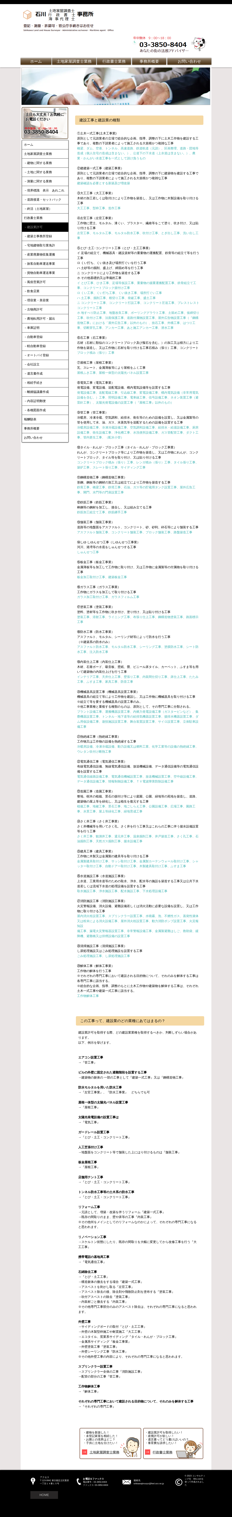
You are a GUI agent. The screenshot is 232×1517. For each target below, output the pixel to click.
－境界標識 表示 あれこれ (44, 190)
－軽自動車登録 (35, 346)
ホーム (28, 144)
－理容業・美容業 (36, 300)
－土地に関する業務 (38, 172)
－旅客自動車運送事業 (39, 263)
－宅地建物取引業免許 (39, 245)
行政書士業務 (33, 218)
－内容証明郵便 (35, 401)
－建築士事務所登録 (38, 236)
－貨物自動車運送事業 (39, 272)
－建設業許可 (33, 227)
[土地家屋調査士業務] (74, 61)
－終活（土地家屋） (38, 208)
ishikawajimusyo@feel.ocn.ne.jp (149, 1483)
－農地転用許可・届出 (39, 318)
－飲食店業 (32, 291)
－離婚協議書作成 (36, 391)
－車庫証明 (32, 327)
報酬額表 (30, 419)
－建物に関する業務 (38, 163)
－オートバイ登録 (36, 355)
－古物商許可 (33, 309)
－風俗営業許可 (35, 282)
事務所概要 (32, 428)
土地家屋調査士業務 (38, 153)
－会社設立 (32, 364)
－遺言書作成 (33, 373)
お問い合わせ (33, 437)
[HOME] (44, 1495)
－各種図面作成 (35, 410)
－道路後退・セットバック (42, 199)
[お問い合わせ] (189, 61)
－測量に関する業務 (38, 181)
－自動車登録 (33, 337)
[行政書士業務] (114, 61)
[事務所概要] (149, 61)
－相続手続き (33, 382)
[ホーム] (36, 61)
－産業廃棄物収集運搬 (39, 254)
